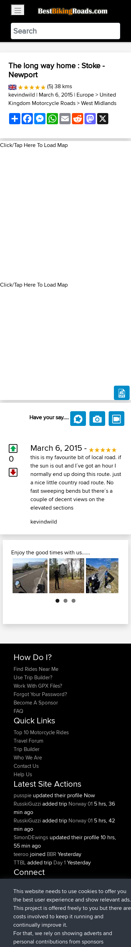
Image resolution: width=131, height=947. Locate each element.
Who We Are (28, 757)
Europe (85, 95)
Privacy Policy (107, 920)
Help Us (23, 774)
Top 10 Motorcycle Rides (41, 732)
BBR (51, 854)
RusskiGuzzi (28, 803)
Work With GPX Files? (38, 685)
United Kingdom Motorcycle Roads (62, 99)
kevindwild (21, 95)
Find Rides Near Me (36, 669)
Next (108, 576)
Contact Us (26, 766)
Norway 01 (80, 803)
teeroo (22, 854)
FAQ (18, 711)
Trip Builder (26, 749)
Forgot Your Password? (40, 694)
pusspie (23, 795)
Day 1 (59, 862)
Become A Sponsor (36, 702)
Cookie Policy (20, 928)
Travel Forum (28, 740)
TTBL (20, 862)
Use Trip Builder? (33, 677)
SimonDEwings (32, 837)
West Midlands (98, 103)
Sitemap (79, 920)
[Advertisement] (65, 215)
